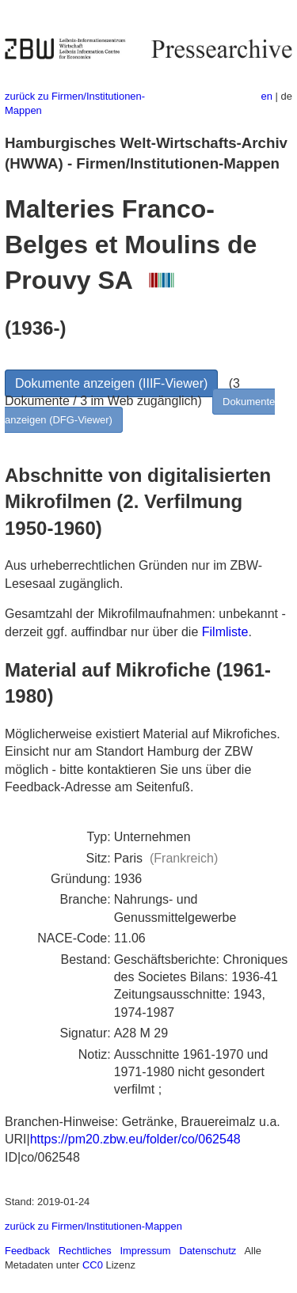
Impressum (145, 1251)
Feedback (27, 1251)
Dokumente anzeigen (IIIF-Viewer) (111, 383)
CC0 (92, 1265)
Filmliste (225, 632)
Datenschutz (207, 1251)
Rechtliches (85, 1251)
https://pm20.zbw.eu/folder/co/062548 (135, 1139)
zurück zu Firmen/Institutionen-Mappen (93, 1226)
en (266, 96)
